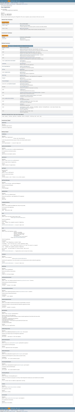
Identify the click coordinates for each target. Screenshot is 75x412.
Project (6, 172)
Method (13, 4)
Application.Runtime (24, 28)
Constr (10, 4)
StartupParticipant (18, 236)
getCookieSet (22, 63)
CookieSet (4, 63)
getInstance (22, 72)
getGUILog (22, 69)
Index (17, 1)
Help (19, 1)
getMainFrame (22, 75)
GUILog (3, 69)
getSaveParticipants (24, 83)
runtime (21, 98)
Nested (5, 4)
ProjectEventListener (35, 54)
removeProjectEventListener (25, 92)
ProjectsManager (8, 183)
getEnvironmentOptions (24, 66)
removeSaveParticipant (24, 95)
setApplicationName (24, 101)
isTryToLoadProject (24, 86)
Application (22, 38)
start (21, 110)
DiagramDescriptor (19, 331)
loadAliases (22, 89)
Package (5, 1)
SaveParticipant (31, 57)
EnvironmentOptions (6, 66)
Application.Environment (25, 25)
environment (22, 60)
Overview (2, 1)
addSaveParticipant (24, 57)
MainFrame (4, 75)
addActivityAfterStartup (25, 49)
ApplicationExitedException (19, 217)
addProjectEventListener (25, 54)
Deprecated (13, 1)
